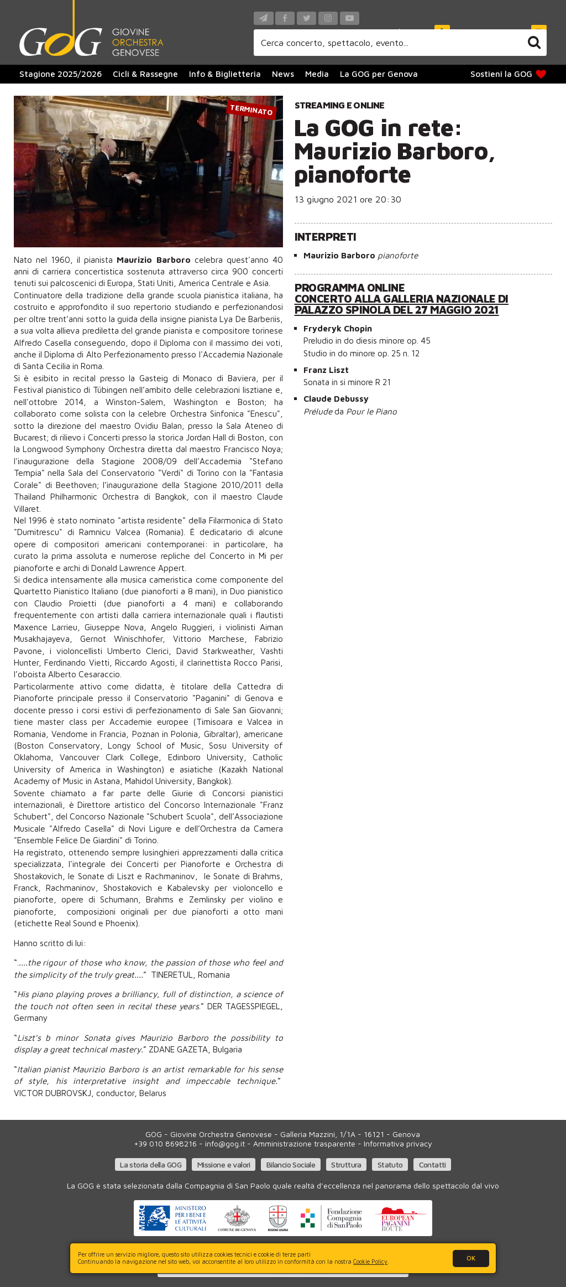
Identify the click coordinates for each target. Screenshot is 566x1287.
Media (317, 74)
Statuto (390, 1164)
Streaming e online (340, 105)
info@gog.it (225, 1143)
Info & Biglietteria (225, 74)
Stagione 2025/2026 (60, 74)
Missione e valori (223, 1164)
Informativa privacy (398, 1143)
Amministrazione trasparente (304, 1143)
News (283, 74)
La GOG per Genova (379, 74)
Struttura (346, 1164)
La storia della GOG (150, 1164)
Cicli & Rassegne (145, 74)
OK (471, 1258)
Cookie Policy (370, 1261)
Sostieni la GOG (508, 74)
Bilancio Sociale (291, 1164)
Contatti (432, 1164)
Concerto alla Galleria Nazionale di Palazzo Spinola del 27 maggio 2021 (402, 304)
